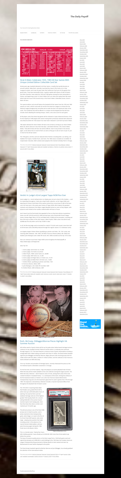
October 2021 (83, 149)
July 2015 (82, 300)
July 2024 (82, 82)
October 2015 (83, 294)
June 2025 (82, 62)
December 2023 (84, 96)
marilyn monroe (38, 456)
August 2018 (83, 225)
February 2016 (83, 286)
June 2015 (82, 302)
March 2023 (83, 114)
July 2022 (82, 130)
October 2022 (83, 124)
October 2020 (83, 173)
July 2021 (82, 155)
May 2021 (82, 159)
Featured (44, 145)
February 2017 (83, 261)
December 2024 (84, 74)
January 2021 (83, 167)
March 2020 (83, 187)
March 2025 (83, 68)
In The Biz (62, 33)
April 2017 (82, 257)
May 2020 (82, 183)
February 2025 (83, 70)
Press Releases (61, 145)
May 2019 (82, 207)
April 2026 (82, 42)
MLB (56, 145)
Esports (42, 33)
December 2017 (84, 241)
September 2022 (84, 126)
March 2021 (83, 163)
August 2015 (83, 298)
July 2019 (82, 203)
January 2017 (83, 264)
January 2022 (83, 142)
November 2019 (84, 195)
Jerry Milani (31, 149)
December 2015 (84, 290)
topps (64, 274)
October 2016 (83, 270)
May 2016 (82, 280)
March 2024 (83, 90)
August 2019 (83, 201)
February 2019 (83, 213)
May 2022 (82, 134)
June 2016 (82, 278)
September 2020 (84, 175)
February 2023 (83, 116)
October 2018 (83, 221)
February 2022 (83, 140)
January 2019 (83, 215)
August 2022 (83, 128)
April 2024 (82, 88)
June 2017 (82, 253)
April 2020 (82, 185)
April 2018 (82, 233)
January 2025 (83, 72)
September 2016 (84, 272)
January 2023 (83, 118)
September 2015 (84, 296)
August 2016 (83, 274)
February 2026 (83, 46)
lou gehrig (61, 147)
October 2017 (83, 245)
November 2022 (84, 122)
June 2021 (82, 157)
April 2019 (82, 209)
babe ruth (40, 147)
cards (42, 274)
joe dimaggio (30, 456)
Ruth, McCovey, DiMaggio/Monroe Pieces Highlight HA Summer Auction (43, 342)
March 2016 (83, 284)
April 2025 (82, 66)
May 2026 (82, 40)
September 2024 (84, 78)
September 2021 (84, 151)
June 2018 (82, 229)
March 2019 (83, 211)
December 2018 (84, 217)
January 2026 (83, 48)
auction (66, 454)
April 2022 (82, 136)
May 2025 (82, 64)
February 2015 (83, 310)
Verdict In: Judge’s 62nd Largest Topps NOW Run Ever (43, 195)
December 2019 (84, 193)
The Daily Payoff (79, 16)
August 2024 (83, 80)
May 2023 (82, 110)
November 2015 (84, 292)
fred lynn (56, 147)
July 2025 (82, 60)
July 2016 (82, 276)
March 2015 (83, 308)
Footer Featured (51, 145)
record (54, 274)
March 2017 (83, 259)
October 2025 (83, 54)
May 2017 (82, 255)
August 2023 (83, 104)
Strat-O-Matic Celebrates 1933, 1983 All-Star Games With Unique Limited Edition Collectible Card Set (44, 81)
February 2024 (83, 92)
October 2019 (83, 197)
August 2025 (83, 58)
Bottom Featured (37, 145)
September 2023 (84, 102)
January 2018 (83, 239)
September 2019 (84, 199)
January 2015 (83, 312)
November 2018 (84, 219)
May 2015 (82, 304)
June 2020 (82, 181)
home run (46, 274)
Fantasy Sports (52, 33)
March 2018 (83, 235)
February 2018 (83, 237)
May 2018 (82, 231)
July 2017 (82, 251)
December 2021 (84, 144)
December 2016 (84, 266)
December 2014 (84, 314)
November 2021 (84, 147)
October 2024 (83, 76)
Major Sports (23, 33)
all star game (34, 147)
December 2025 (84, 50)
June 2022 (82, 132)
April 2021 (82, 161)
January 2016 (83, 288)
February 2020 (83, 189)
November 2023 (84, 98)
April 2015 (82, 306)
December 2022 (84, 120)
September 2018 (84, 223)
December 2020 (84, 169)
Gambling (33, 33)
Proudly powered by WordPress (27, 471)
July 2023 (82, 106)
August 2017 (83, 249)
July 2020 (82, 179)
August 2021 (83, 153)
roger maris (59, 274)
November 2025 (84, 52)
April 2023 (82, 112)
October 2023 (83, 100)
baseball (45, 147)
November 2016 (84, 268)
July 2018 (82, 227)
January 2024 (83, 94)
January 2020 (83, 191)
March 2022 (83, 138)
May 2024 (82, 86)
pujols (50, 274)
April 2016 (82, 282)
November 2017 (84, 243)
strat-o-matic (68, 147)
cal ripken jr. (51, 147)
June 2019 (82, 205)
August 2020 (83, 177)
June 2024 (82, 84)
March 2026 (83, 44)
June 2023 (82, 108)
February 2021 (83, 165)
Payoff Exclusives (73, 33)
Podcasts (60, 272)
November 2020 (84, 171)
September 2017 (84, 247)
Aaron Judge (27, 274)
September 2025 (84, 56)
